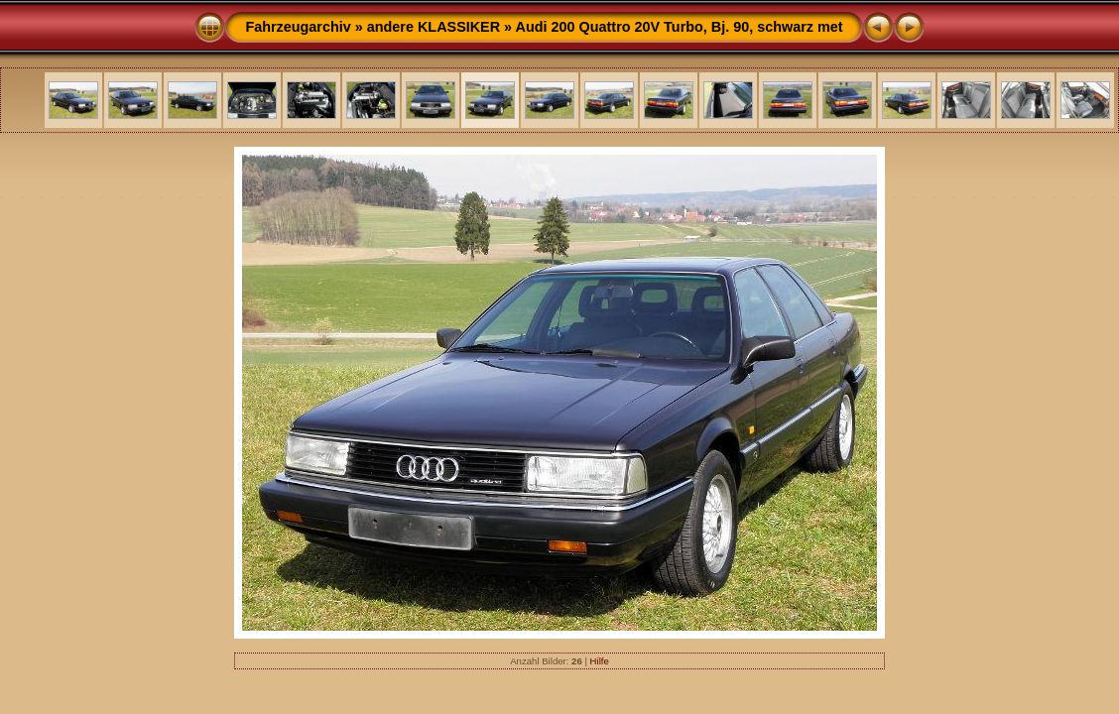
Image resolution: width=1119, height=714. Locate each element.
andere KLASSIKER (433, 27)
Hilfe (599, 660)
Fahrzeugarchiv (297, 27)
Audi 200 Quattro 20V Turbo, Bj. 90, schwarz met (679, 27)
